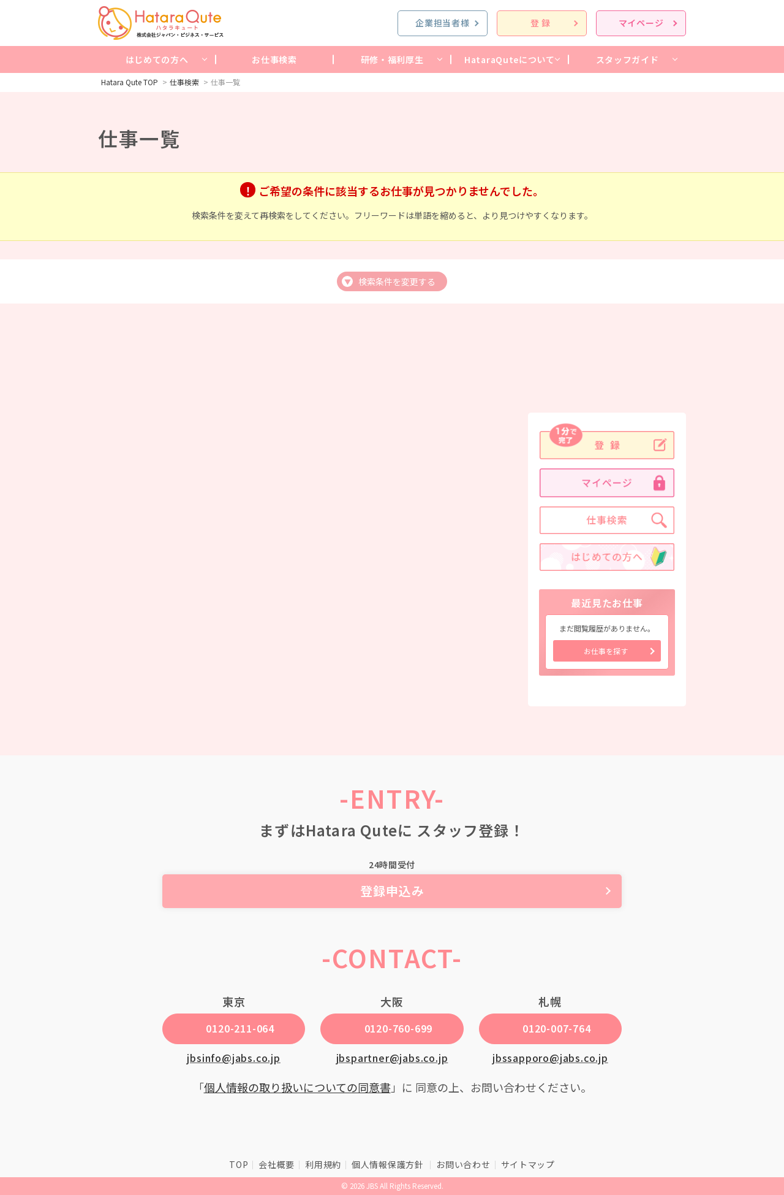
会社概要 (276, 1164)
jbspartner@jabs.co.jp (392, 1057)
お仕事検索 (274, 59)
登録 (541, 23)
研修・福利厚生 (392, 59)
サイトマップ (528, 1164)
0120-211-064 (240, 1028)
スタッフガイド (627, 59)
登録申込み (392, 890)
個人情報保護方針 (389, 1164)
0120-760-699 (398, 1028)
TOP (238, 1164)
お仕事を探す (606, 651)
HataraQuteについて (509, 59)
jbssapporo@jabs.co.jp (550, 1057)
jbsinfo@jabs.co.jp (233, 1057)
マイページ (641, 23)
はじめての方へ (157, 59)
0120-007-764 (556, 1028)
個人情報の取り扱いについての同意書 (297, 1087)
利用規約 (323, 1164)
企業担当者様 (442, 23)
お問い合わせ (463, 1164)
